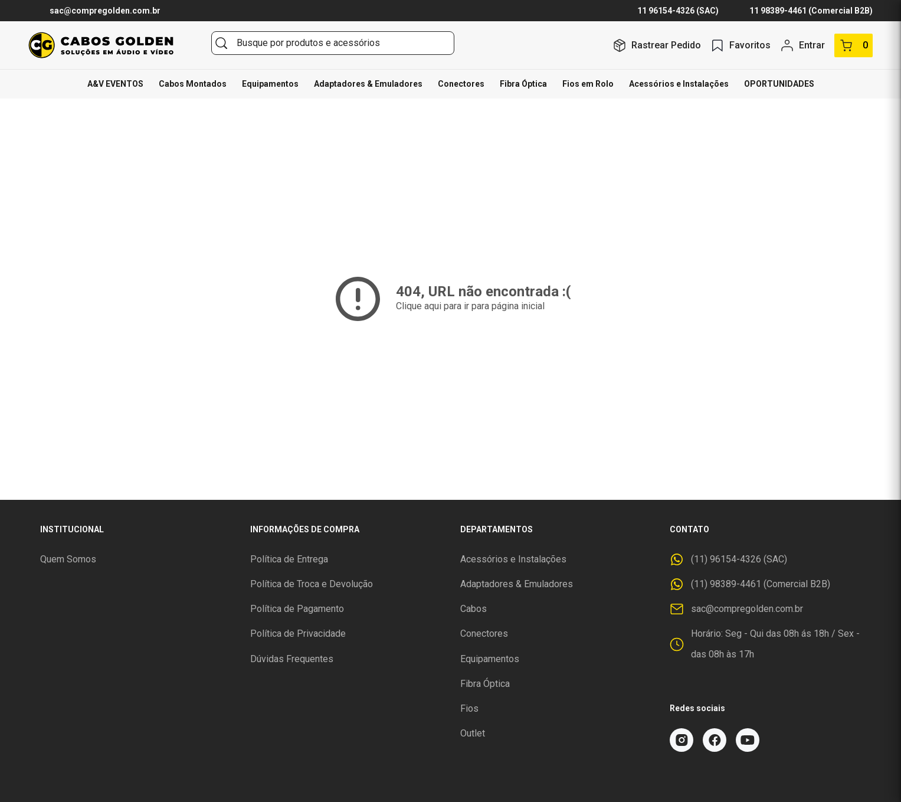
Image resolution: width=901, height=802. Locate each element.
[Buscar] (221, 43)
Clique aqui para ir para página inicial (470, 306)
